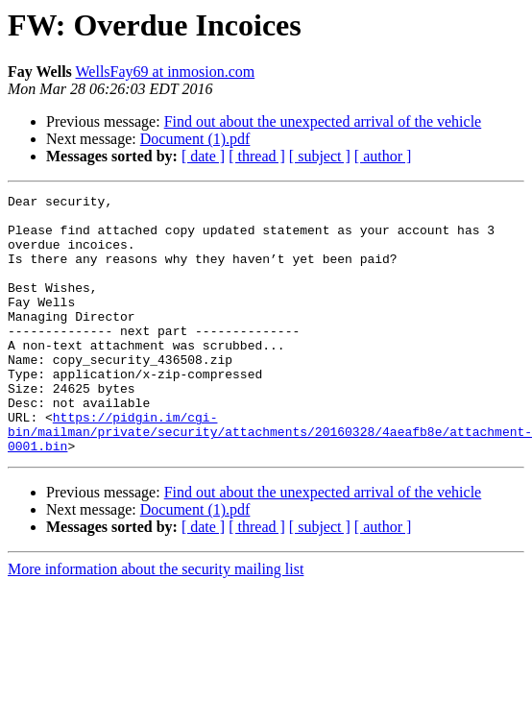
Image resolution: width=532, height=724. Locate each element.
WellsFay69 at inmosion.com (165, 71)
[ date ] (203, 156)
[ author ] (383, 156)
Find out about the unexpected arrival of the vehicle (323, 121)
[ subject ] (320, 156)
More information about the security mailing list (155, 621)
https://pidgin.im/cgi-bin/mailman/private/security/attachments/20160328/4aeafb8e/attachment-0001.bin (270, 480)
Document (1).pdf (195, 139)
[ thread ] (257, 156)
